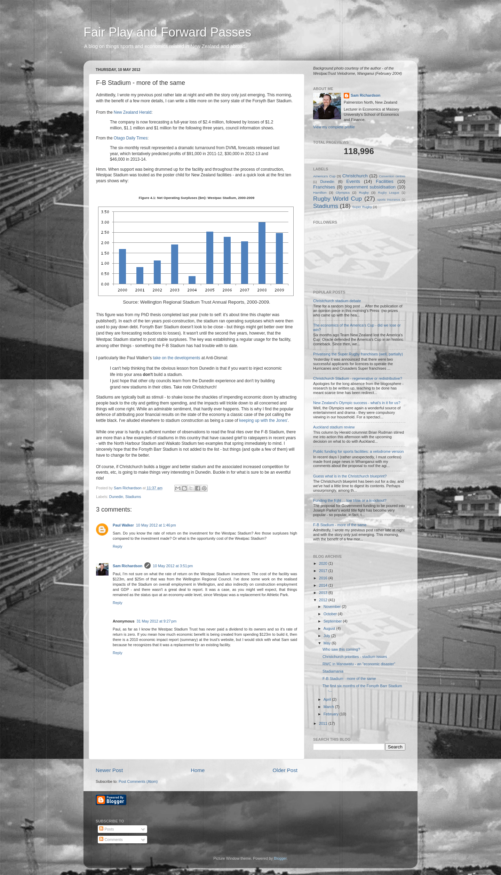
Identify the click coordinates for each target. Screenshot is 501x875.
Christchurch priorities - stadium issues (355, 657)
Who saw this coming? (341, 649)
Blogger (280, 858)
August (330, 628)
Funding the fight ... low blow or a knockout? (350, 500)
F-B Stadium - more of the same (340, 525)
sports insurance (388, 199)
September (333, 621)
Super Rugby (362, 207)
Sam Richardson (127, 566)
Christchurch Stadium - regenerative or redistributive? (357, 378)
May (328, 643)
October (331, 614)
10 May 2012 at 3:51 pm (173, 566)
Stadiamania (333, 671)
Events (353, 181)
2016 (323, 578)
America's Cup (324, 176)
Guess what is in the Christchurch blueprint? (350, 476)
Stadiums (133, 497)
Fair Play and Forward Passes (167, 32)
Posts (106, 829)
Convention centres (392, 176)
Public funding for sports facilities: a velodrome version (358, 451)
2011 (323, 723)
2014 (323, 585)
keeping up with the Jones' (263, 420)
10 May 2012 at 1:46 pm (156, 525)
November (333, 606)
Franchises (324, 187)
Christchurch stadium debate (337, 301)
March (329, 707)
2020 (323, 563)
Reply (117, 546)
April (328, 699)
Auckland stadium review (334, 427)
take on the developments (176, 357)
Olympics (343, 192)
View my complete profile (334, 127)
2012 (323, 600)
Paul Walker (123, 525)
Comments (110, 839)
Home (198, 770)
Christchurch (355, 175)
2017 (323, 571)
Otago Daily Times (131, 138)
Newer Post (109, 770)
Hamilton (319, 192)
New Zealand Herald (132, 112)
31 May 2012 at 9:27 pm (156, 621)
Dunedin (116, 497)
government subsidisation (370, 187)
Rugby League (388, 192)
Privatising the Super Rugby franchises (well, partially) (358, 354)
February (332, 714)
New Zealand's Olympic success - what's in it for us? (356, 403)
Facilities (384, 181)
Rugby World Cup (337, 198)
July (327, 636)
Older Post (285, 770)
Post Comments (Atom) (138, 781)
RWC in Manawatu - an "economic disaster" (359, 664)
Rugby (364, 192)
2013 (323, 593)
